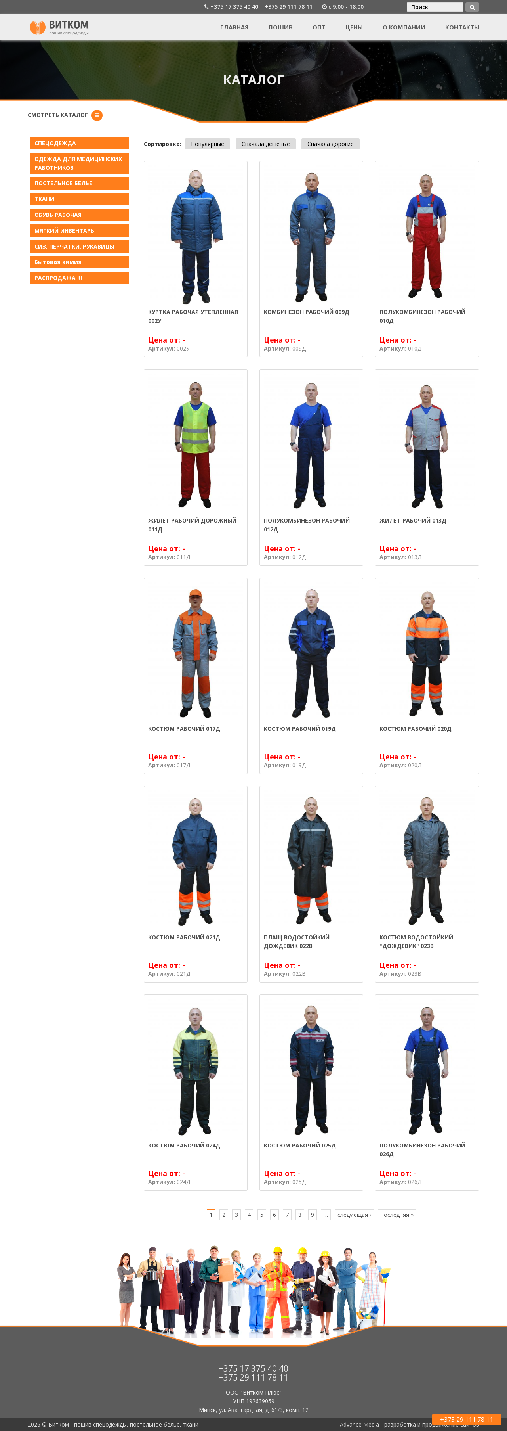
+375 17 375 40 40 (234, 6)
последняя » (397, 1214)
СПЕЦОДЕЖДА (55, 143)
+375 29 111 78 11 (289, 6)
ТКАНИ (44, 199)
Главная (234, 27)
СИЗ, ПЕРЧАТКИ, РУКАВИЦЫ (74, 246)
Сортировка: (162, 144)
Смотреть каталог (58, 115)
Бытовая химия (58, 262)
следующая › (354, 1214)
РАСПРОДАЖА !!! (58, 278)
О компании (404, 27)
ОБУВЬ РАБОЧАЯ (58, 214)
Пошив (281, 27)
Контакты (462, 27)
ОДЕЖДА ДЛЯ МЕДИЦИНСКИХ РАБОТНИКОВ (78, 163)
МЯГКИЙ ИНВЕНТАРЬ (64, 230)
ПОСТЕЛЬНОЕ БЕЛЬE (63, 183)
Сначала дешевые (266, 144)
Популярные (207, 144)
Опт (319, 27)
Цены (354, 27)
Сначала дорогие (330, 144)
